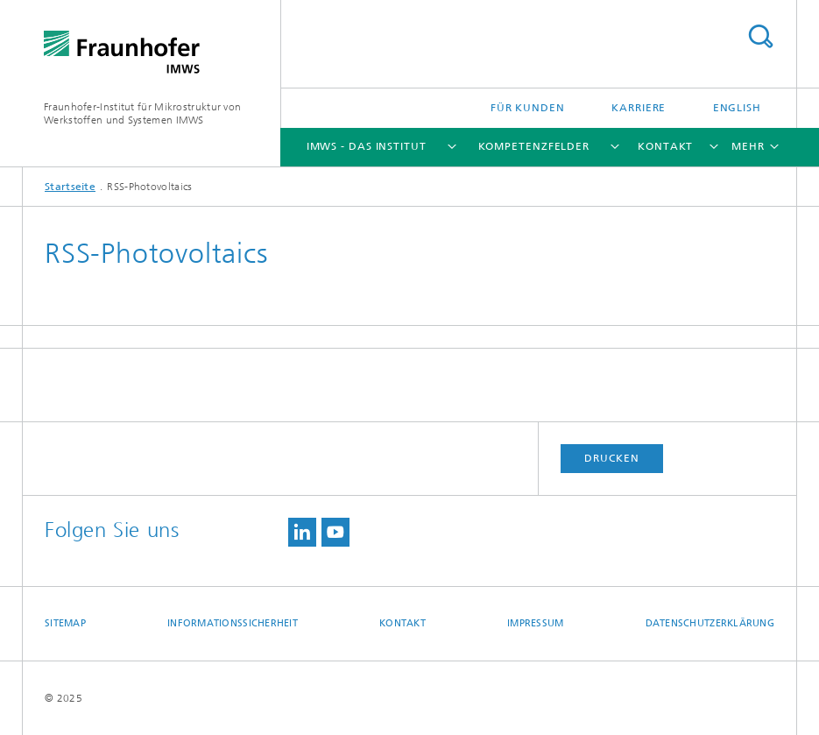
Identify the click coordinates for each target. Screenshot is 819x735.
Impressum (535, 623)
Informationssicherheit (232, 623)
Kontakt (665, 146)
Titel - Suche (760, 36)
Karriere (638, 108)
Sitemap (65, 623)
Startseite (70, 186)
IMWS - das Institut (367, 146)
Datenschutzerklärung (710, 623)
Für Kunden (528, 108)
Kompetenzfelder (534, 146)
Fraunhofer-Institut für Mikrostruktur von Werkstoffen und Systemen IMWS (142, 113)
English (737, 108)
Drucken (611, 458)
